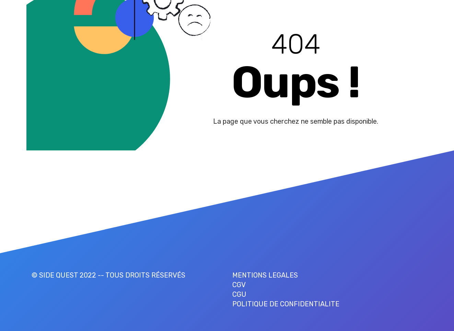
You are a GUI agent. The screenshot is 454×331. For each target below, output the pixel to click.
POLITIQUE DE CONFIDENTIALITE (285, 304)
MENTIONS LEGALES (265, 275)
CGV (239, 285)
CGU (239, 294)
